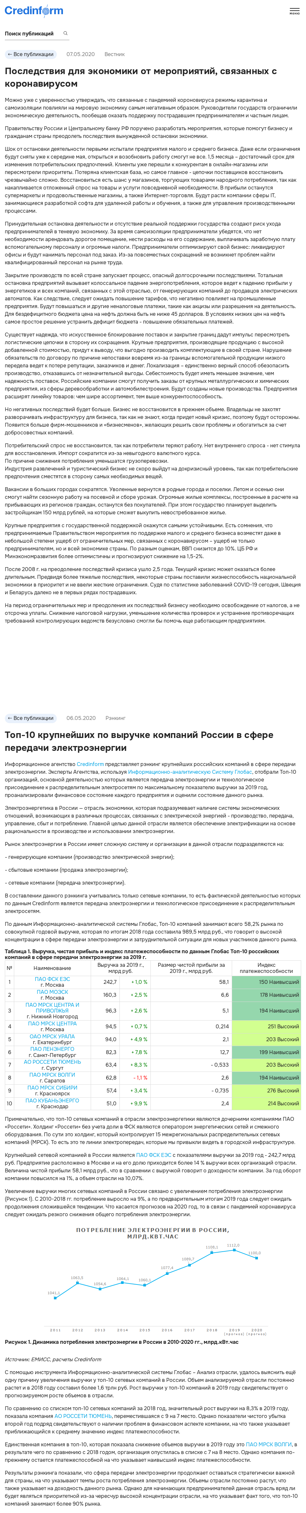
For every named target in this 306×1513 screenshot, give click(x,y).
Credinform (90, 764)
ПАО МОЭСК (52, 992)
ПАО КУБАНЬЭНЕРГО (52, 1100)
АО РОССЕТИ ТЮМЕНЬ (52, 1062)
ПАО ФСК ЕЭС (52, 979)
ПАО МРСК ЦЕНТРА (52, 1023)
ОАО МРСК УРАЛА (52, 1036)
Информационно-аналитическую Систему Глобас (190, 772)
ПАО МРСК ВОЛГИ (52, 1075)
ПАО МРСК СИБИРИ (52, 1087)
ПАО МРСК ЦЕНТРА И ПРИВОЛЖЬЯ (52, 1008)
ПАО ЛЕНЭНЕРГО (52, 1049)
